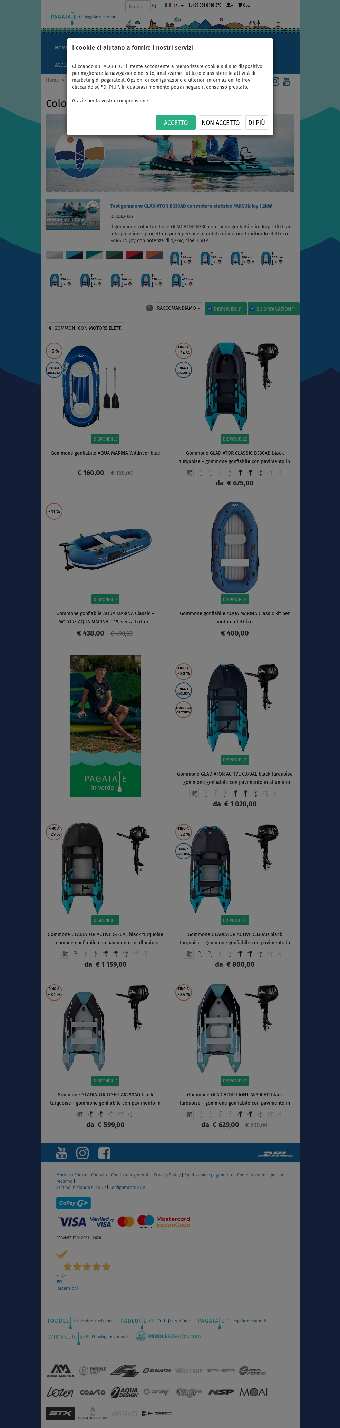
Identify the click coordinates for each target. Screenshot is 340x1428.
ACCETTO (176, 123)
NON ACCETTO (221, 123)
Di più (256, 123)
